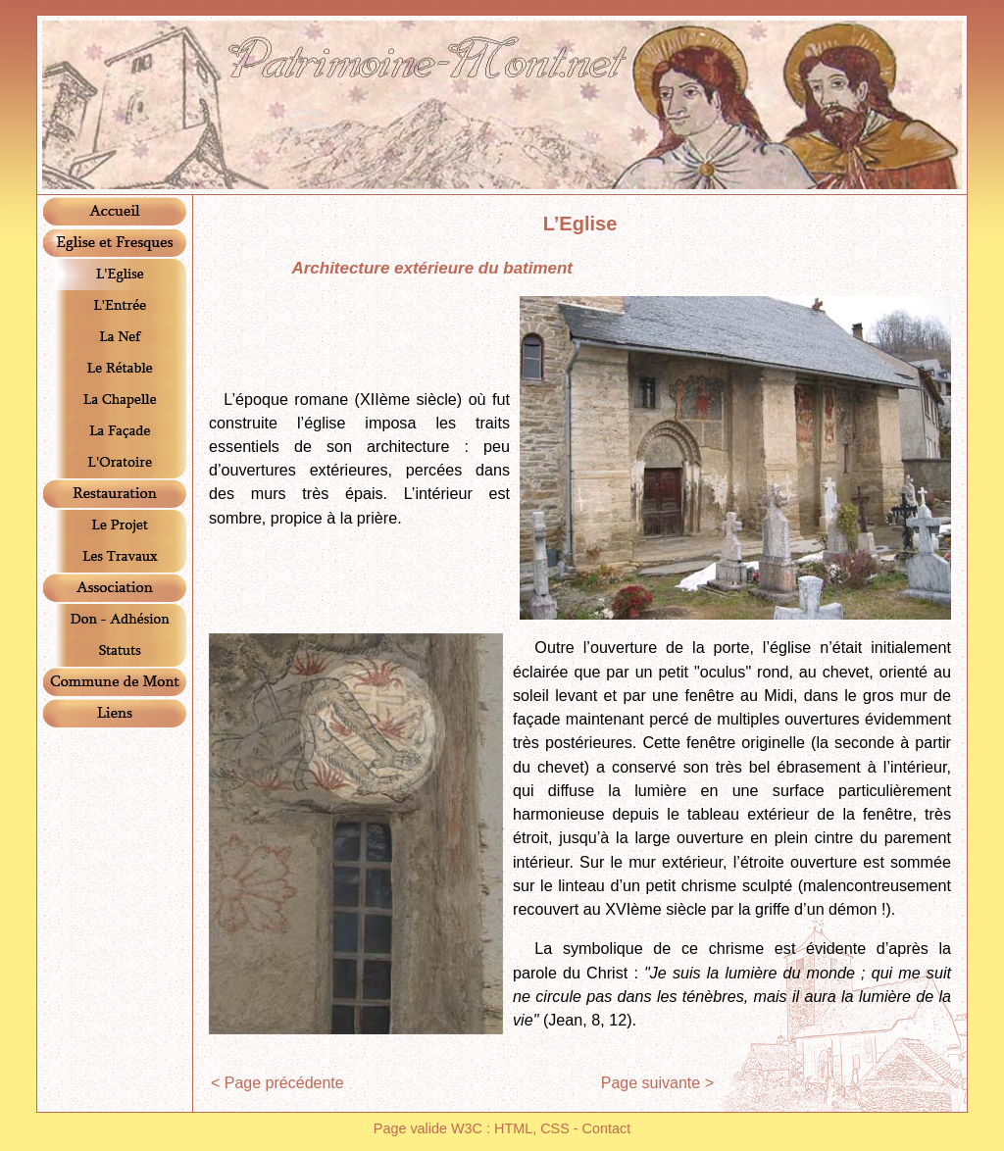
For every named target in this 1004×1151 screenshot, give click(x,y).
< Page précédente (277, 1083)
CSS (555, 1128)
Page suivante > (657, 1083)
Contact (606, 1128)
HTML (513, 1128)
